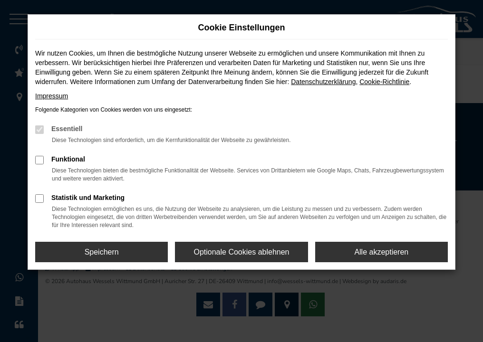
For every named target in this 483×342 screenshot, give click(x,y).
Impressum (51, 96)
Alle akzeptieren (381, 252)
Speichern (102, 252)
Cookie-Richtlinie (384, 82)
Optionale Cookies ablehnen (241, 252)
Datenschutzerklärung (323, 82)
